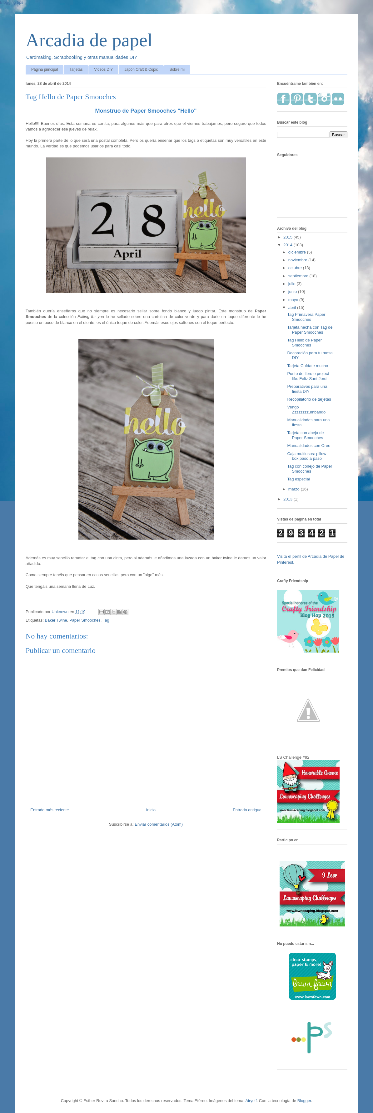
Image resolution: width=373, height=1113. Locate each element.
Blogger (304, 1100)
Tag (106, 620)
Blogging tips (11, 2)
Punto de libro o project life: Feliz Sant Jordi (308, 376)
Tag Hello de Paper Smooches (304, 342)
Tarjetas (75, 69)
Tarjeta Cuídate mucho (307, 365)
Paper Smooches (85, 620)
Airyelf (250, 1100)
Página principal (44, 69)
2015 (288, 237)
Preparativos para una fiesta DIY (307, 389)
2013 (288, 499)
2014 (288, 245)
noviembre (298, 260)
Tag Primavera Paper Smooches (306, 317)
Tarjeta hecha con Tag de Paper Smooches (309, 330)
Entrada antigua (247, 810)
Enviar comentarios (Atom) (159, 824)
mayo (293, 299)
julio (292, 283)
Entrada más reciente (49, 810)
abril (292, 307)
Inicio (151, 810)
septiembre (299, 276)
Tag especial (298, 479)
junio (293, 291)
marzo (294, 489)
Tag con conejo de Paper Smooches (309, 469)
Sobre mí (177, 69)
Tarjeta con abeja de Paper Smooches (305, 435)
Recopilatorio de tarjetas (309, 399)
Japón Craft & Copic (141, 69)
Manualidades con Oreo (308, 445)
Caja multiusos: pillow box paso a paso (306, 456)
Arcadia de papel (89, 40)
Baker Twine (56, 620)
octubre (295, 267)
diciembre (297, 252)
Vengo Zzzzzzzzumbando (306, 409)
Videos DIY (103, 69)
